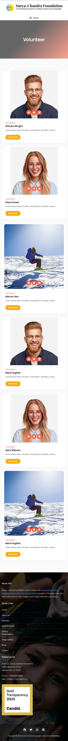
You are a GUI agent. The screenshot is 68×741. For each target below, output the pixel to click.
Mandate (5, 620)
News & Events (8, 626)
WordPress (56, 736)
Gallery (5, 631)
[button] (34, 18)
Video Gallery (7, 634)
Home (4, 610)
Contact (5, 650)
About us (5, 615)
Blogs (4, 645)
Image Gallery (7, 639)
